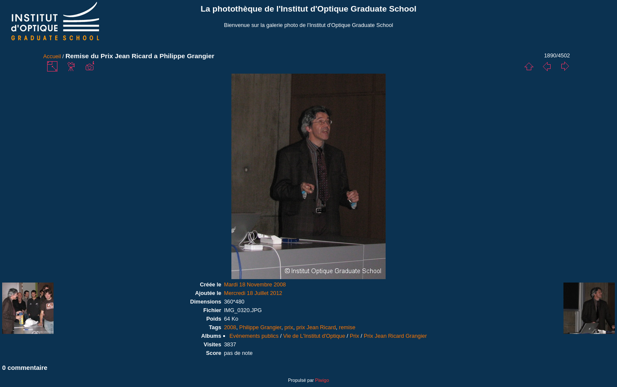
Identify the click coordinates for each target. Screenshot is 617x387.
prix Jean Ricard (315, 327)
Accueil (52, 56)
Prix (354, 336)
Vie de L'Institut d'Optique (314, 336)
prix (289, 327)
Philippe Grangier (260, 327)
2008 (230, 327)
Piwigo (322, 380)
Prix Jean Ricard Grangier (395, 336)
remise (347, 327)
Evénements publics (254, 336)
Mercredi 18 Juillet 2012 (253, 293)
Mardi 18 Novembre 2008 (255, 284)
